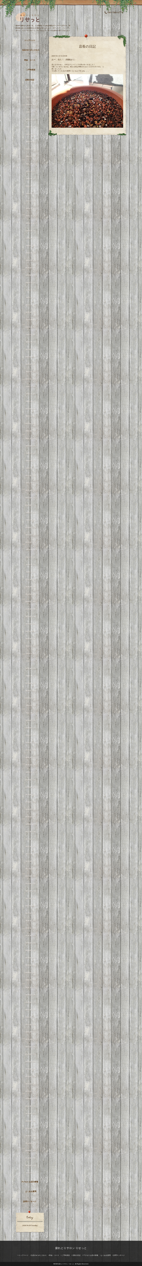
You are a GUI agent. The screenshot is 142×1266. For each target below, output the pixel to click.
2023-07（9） (31, 335)
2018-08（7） (31, 772)
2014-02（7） (31, 1173)
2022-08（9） (31, 416)
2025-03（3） (31, 186)
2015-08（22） (31, 1039)
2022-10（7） (31, 401)
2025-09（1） (31, 142)
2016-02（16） (31, 995)
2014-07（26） (31, 1136)
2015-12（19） (31, 1010)
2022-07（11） (31, 424)
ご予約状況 (30, 70)
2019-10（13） (31, 668)
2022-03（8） (31, 453)
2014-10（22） (31, 1114)
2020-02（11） (31, 639)
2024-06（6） (31, 253)
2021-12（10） (31, 475)
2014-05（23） (31, 1151)
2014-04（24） (31, 1158)
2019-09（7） (31, 676)
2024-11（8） (31, 216)
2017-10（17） (31, 846)
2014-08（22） (31, 1128)
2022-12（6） (31, 386)
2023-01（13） (31, 379)
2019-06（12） (31, 698)
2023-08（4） (31, 327)
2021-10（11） (31, 490)
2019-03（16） (31, 720)
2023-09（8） (31, 320)
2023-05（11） (31, 349)
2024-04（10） (31, 268)
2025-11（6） (31, 127)
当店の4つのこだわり (31, 50)
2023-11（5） (31, 305)
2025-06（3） (31, 164)
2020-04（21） (31, 624)
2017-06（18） (31, 876)
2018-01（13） (31, 824)
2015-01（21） (31, 1091)
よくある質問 (30, 1191)
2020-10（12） (31, 579)
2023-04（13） (31, 357)
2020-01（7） (31, 646)
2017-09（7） (31, 854)
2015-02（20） (31, 1084)
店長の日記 (29, 80)
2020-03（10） (31, 631)
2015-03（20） (31, 1076)
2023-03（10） (31, 364)
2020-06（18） (31, 609)
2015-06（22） (31, 1054)
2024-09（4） (31, 231)
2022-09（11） (31, 409)
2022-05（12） (31, 438)
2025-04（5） (31, 179)
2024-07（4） (31, 245)
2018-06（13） (31, 787)
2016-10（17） (31, 935)
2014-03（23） (31, 1165)
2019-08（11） (31, 683)
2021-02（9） (31, 550)
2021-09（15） (31, 498)
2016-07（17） (31, 958)
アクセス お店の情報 (29, 1182)
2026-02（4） (31, 105)
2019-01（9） (31, 735)
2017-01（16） (31, 913)
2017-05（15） (31, 884)
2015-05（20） (31, 1062)
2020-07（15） (31, 602)
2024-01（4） (31, 290)
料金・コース (29, 60)
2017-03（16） (31, 898)
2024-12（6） (31, 208)
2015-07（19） (31, 1047)
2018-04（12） (31, 802)
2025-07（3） (31, 156)
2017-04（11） (31, 891)
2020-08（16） (31, 594)
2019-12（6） (31, 654)
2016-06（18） (31, 965)
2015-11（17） (31, 1017)
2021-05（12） (31, 527)
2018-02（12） (31, 817)
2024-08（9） (31, 238)
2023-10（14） (31, 312)
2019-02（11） (31, 728)
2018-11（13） (31, 750)
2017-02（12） (31, 906)
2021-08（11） (31, 505)
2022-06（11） (31, 431)
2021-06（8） (31, 520)
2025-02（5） (31, 194)
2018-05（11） (31, 794)
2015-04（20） (31, 1069)
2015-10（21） (31, 1024)
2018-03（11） (31, 809)
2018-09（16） (31, 765)
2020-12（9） (31, 565)
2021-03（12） (31, 542)
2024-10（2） (31, 223)
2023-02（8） (31, 372)
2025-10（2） (31, 134)
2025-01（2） (31, 201)
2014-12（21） (31, 1099)
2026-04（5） (31, 90)
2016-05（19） (31, 973)
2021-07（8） (31, 513)
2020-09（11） (31, 587)
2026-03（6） (31, 97)
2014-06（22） (31, 1143)
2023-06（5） (31, 342)
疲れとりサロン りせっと (71, 1248)
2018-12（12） (31, 743)
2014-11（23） (31, 1106)
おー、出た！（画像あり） (64, 59)
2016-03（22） (31, 987)
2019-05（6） (31, 705)
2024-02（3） (31, 283)
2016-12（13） (31, 921)
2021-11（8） (31, 483)
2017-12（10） (31, 832)
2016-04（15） (31, 980)
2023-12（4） (31, 297)
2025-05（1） (31, 171)
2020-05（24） (31, 616)
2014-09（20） (31, 1121)
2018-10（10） (31, 757)
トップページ (29, 40)
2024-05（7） (31, 260)
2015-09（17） (31, 1032)
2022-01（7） (31, 468)
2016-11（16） (31, 928)
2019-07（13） (31, 691)
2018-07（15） (31, 780)
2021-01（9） (31, 557)
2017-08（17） (31, 861)
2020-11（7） (31, 572)
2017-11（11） (31, 839)
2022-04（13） (31, 446)
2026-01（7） (31, 112)
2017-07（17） (31, 869)
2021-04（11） (31, 535)
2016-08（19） (31, 950)
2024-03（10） (31, 275)
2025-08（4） (31, 149)
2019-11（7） (31, 661)
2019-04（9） (31, 713)
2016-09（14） (31, 943)
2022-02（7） (31, 461)
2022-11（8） (31, 394)
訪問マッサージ (29, 1201)
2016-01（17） (31, 1002)
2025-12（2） (31, 119)
